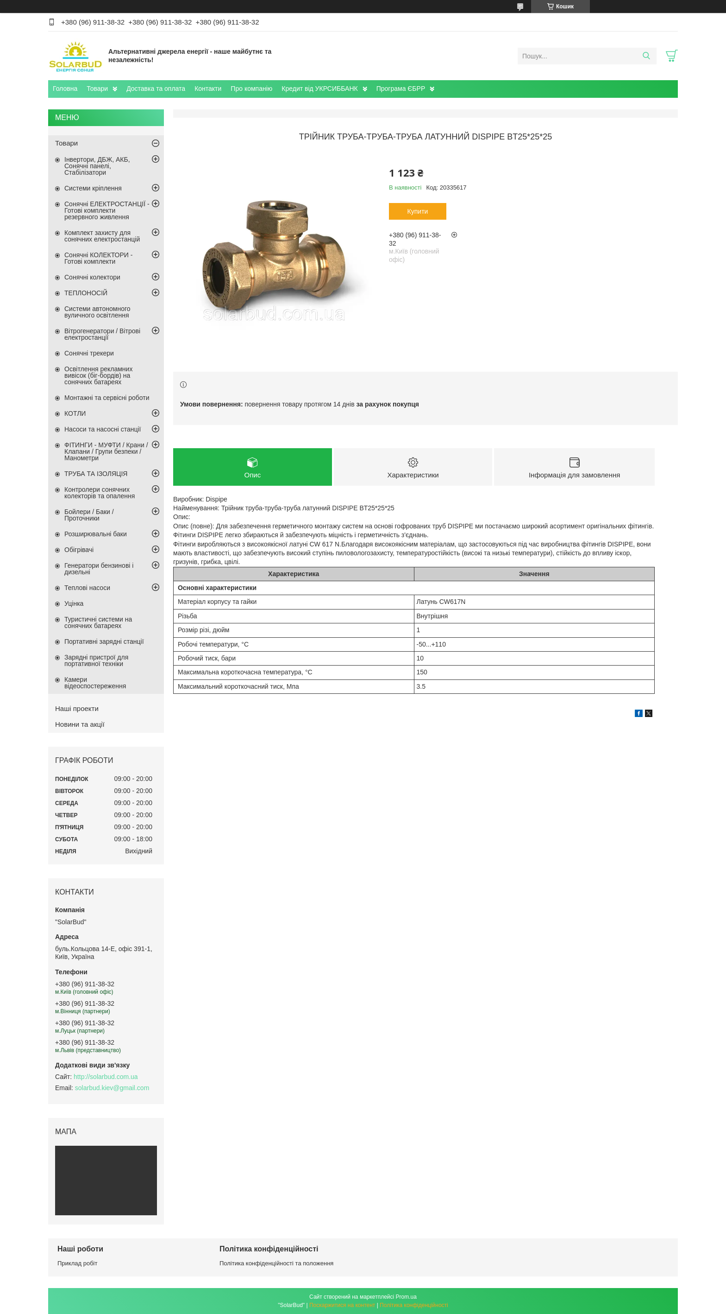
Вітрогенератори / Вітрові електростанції (102, 334)
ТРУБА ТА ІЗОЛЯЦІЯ (95, 473)
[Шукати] (646, 56)
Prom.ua (406, 1297)
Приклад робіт (77, 1263)
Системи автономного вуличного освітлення (97, 312)
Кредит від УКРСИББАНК (319, 88)
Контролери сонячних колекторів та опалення (99, 493)
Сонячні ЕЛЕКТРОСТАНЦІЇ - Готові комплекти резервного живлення (107, 210)
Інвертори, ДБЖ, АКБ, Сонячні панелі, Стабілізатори (97, 166)
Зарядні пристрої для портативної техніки (96, 660)
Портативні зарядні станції (104, 641)
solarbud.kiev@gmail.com (112, 1088)
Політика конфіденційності (414, 1305)
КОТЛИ (75, 413)
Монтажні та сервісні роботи (107, 397)
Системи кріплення (93, 188)
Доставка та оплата (155, 88)
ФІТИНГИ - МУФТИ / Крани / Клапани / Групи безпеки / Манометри (106, 451)
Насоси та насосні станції (102, 429)
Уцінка (73, 603)
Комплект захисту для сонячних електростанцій (102, 236)
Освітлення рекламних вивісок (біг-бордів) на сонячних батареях (98, 375)
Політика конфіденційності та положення (276, 1263)
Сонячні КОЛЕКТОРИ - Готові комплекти (98, 258)
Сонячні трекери (89, 353)
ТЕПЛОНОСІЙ (85, 293)
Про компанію (251, 88)
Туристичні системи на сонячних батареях (98, 622)
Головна (65, 88)
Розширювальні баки (95, 534)
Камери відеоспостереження (95, 683)
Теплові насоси (87, 587)
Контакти (207, 88)
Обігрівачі (79, 549)
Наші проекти (77, 708)
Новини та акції (80, 724)
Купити (417, 211)
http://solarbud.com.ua (106, 1076)
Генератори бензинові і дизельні (98, 569)
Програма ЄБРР (401, 88)
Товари (97, 88)
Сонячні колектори (92, 277)
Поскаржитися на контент (342, 1305)
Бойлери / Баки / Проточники (89, 515)
